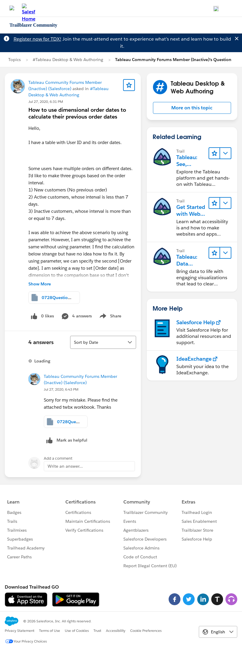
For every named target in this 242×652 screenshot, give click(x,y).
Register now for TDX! (37, 39)
